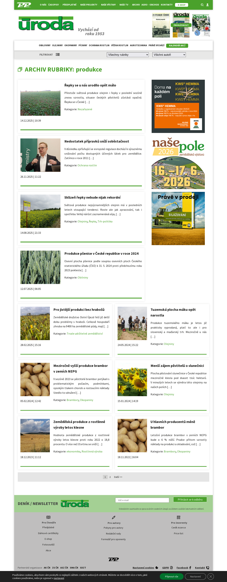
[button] (190, 499)
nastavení (59, 578)
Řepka (92, 221)
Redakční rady (113, 533)
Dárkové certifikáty (48, 533)
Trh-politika (105, 221)
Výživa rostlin (119, 45)
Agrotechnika (138, 45)
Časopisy (54, 4)
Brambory (73, 400)
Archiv (136, 4)
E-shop (48, 538)
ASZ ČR (64, 567)
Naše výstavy (109, 4)
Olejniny (57, 45)
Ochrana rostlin (99, 45)
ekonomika (73, 451)
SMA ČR (74, 567)
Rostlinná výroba (92, 451)
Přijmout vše (171, 576)
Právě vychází (156, 45)
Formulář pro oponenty (113, 539)
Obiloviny (44, 45)
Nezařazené (85, 109)
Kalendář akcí (177, 45)
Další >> (118, 477)
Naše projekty (89, 4)
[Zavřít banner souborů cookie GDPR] (210, 576)
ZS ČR (55, 567)
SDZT (83, 567)
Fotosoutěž (48, 544)
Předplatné (71, 4)
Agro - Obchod (150, 4)
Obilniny (83, 277)
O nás (43, 4)
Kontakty (166, 4)
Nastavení (195, 576)
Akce (48, 550)
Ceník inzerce (178, 527)
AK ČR (47, 567)
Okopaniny (70, 45)
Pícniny (83, 45)
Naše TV (125, 4)
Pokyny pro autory (113, 527)
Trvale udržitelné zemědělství (85, 333)
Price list (178, 533)
